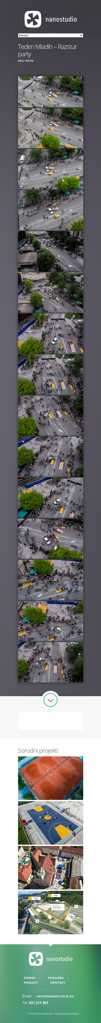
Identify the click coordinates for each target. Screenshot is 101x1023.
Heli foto (25, 61)
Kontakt (57, 983)
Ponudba (56, 978)
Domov (30, 978)
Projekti (31, 983)
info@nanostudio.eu (55, 996)
